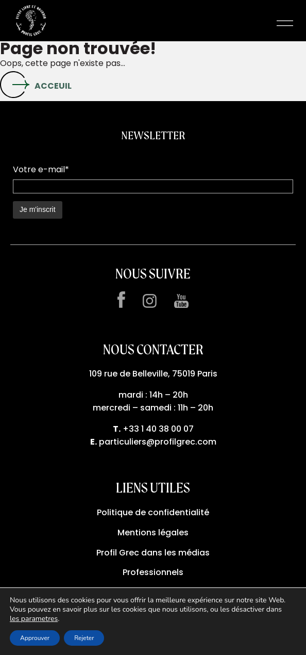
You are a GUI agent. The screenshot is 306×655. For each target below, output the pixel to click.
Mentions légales (153, 532)
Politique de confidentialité (153, 512)
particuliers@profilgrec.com (157, 442)
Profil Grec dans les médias (153, 553)
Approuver (34, 638)
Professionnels (153, 572)
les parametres (34, 619)
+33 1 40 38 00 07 (158, 429)
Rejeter (84, 638)
